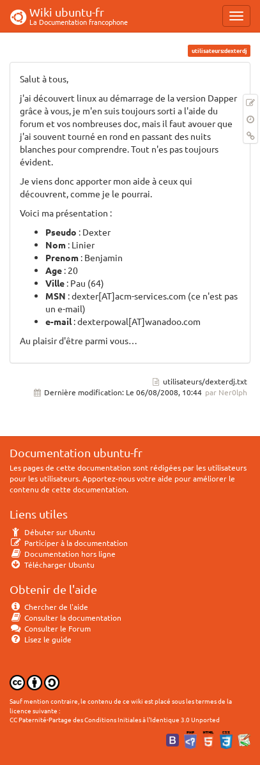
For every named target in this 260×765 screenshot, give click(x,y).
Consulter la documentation (65, 617)
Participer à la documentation (69, 543)
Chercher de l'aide (49, 607)
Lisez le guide (41, 639)
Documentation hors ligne (63, 554)
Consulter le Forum (50, 628)
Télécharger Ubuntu (52, 564)
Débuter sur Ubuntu (52, 532)
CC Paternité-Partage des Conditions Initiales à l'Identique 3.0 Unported (115, 719)
